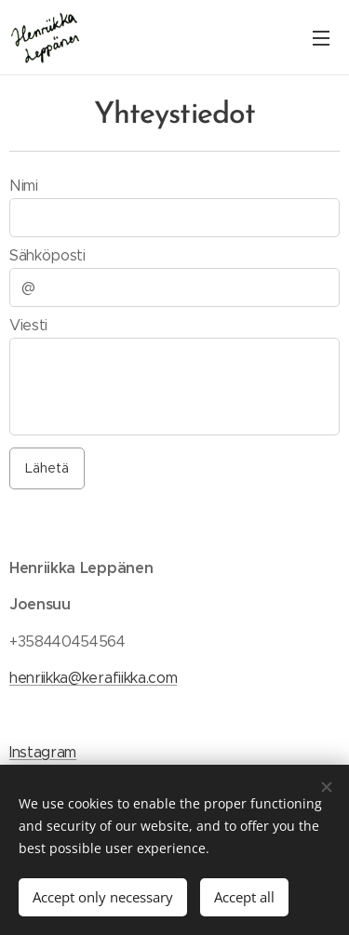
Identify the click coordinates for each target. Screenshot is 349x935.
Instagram (42, 751)
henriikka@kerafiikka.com (93, 678)
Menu (321, 38)
